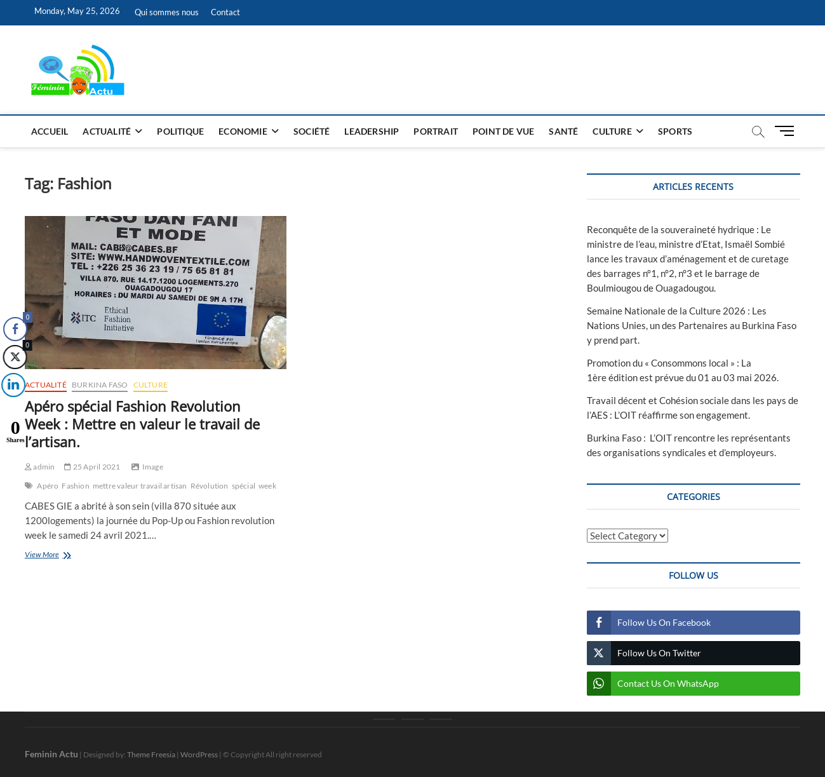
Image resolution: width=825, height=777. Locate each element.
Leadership (371, 131)
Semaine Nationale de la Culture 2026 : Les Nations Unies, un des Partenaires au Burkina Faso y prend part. (691, 325)
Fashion (75, 485)
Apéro (47, 485)
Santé (563, 131)
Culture (612, 131)
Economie (242, 131)
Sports (675, 131)
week (267, 485)
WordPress (199, 754)
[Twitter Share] (13, 357)
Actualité (107, 131)
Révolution (210, 485)
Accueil (49, 131)
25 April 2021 (92, 466)
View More (58, 555)
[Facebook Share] (15, 329)
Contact (225, 12)
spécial (243, 485)
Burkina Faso (100, 384)
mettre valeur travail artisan (140, 485)
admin (40, 466)
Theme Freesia (151, 754)
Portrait (435, 131)
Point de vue (503, 131)
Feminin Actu (51, 753)
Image (152, 466)
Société (311, 131)
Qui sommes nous (167, 12)
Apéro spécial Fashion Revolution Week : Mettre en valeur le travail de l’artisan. (142, 423)
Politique (180, 131)
